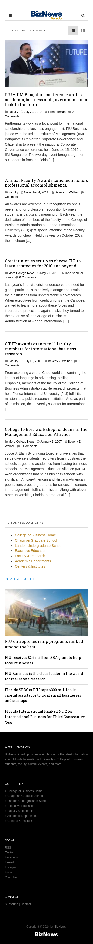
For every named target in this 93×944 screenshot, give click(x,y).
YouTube (11, 877)
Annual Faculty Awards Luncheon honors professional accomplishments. (46, 183)
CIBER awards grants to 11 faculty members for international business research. (40, 348)
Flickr (8, 872)
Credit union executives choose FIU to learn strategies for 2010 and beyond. (43, 263)
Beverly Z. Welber (66, 192)
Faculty (13, 112)
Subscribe (11, 904)
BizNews (60, 926)
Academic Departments (33, 561)
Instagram (11, 867)
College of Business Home (35, 535)
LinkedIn (10, 862)
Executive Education (30, 551)
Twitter (9, 852)
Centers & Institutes (30, 566)
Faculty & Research (30, 556)
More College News (21, 273)
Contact (26, 904)
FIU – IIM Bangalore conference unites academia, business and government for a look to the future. (46, 99)
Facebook (11, 857)
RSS (8, 847)
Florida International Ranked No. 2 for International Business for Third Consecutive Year (45, 717)
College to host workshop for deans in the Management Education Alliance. (46, 432)
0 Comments (27, 277)
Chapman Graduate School (36, 540)
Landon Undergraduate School (38, 546)
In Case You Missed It (21, 579)
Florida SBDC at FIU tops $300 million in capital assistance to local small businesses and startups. (43, 695)
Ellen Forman (56, 112)
